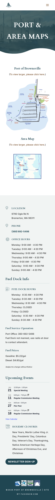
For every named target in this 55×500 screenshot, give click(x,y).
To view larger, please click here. (27, 74)
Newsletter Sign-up (21, 461)
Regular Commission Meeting (26, 398)
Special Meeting (21, 390)
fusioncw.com (29, 494)
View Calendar (11, 419)
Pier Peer (18, 406)
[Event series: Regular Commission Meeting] (28, 395)
